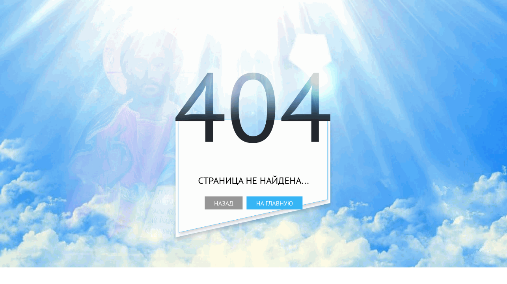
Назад (223, 203)
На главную (274, 203)
